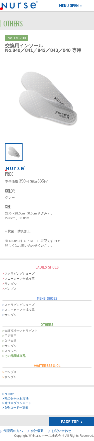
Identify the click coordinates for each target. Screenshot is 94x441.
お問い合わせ (61, 431)
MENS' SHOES (47, 298)
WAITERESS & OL (47, 365)
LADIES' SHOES (47, 267)
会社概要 (37, 431)
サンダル (11, 283)
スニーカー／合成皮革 (20, 278)
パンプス (11, 288)
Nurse (9, 394)
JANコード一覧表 (16, 407)
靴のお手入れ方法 (17, 398)
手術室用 (11, 336)
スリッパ (11, 351)
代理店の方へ (13, 431)
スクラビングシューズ (20, 273)
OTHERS (47, 324)
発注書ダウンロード (18, 403)
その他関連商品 (15, 356)
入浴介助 (11, 341)
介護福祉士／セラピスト (21, 331)
